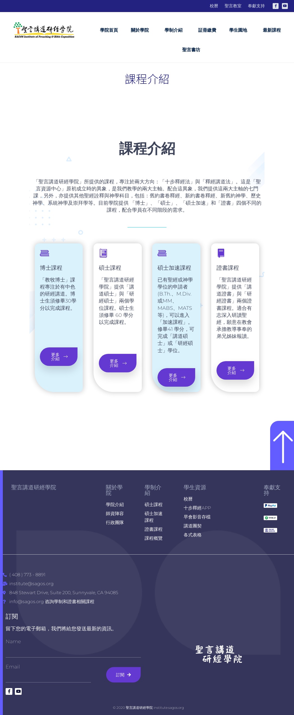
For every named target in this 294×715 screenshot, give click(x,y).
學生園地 (239, 30)
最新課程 (272, 30)
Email (13, 667)
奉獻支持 (272, 490)
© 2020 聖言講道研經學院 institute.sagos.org (148, 707)
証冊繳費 (207, 30)
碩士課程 (110, 269)
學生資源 (195, 487)
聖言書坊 (191, 49)
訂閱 (12, 616)
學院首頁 (109, 30)
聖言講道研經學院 (33, 487)
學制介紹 (175, 30)
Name (13, 641)
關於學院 (141, 30)
